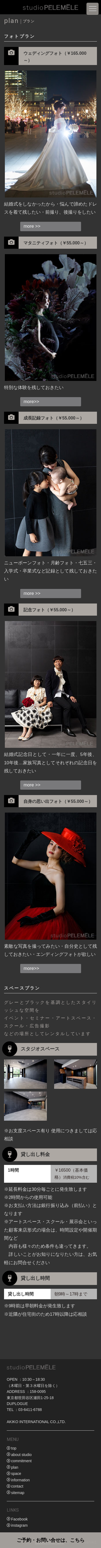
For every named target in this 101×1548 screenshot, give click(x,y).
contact (17, 1486)
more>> (31, 401)
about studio (21, 1454)
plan (14, 1467)
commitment (21, 1461)
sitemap (17, 1493)
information (20, 1480)
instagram (19, 1525)
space (16, 1473)
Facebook (19, 1519)
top (13, 1448)
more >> (32, 226)
